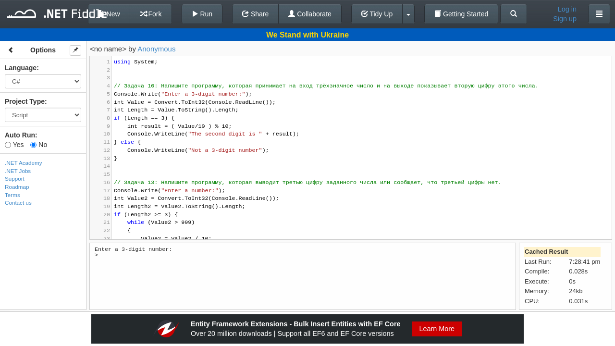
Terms (12, 195)
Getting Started (461, 14)
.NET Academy (23, 163)
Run (202, 14)
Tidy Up (377, 14)
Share (255, 14)
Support (15, 178)
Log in (567, 9)
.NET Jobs (18, 171)
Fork (151, 14)
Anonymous (156, 49)
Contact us (18, 202)
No (38, 144)
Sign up (565, 19)
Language (21, 68)
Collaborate (310, 14)
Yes (14, 144)
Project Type (25, 101)
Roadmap (17, 187)
